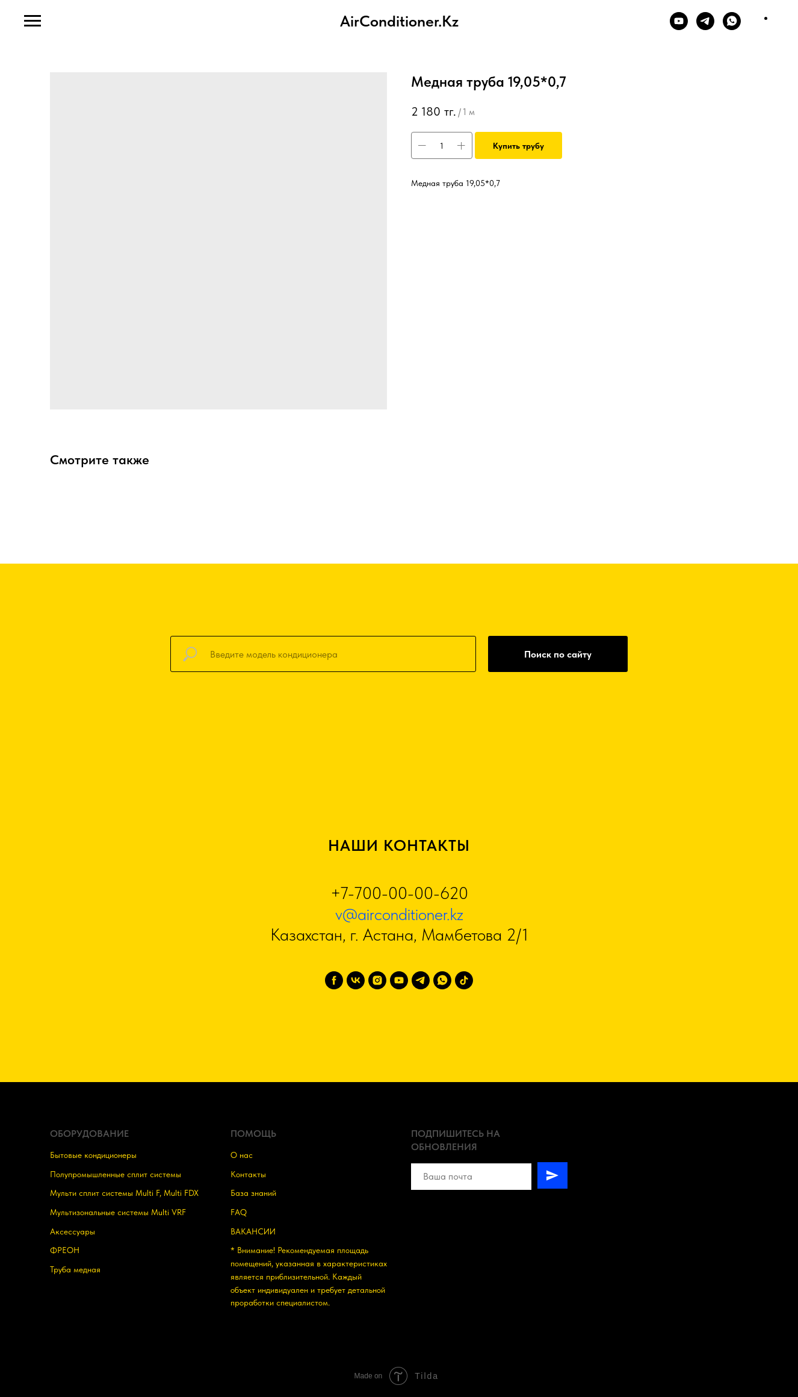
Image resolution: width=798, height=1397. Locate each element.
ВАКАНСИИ (253, 1231)
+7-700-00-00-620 (399, 893)
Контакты (248, 1174)
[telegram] (421, 980)
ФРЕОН (64, 1250)
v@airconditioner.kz (399, 914)
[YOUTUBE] (679, 27)
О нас (241, 1155)
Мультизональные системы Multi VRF (118, 1212)
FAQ (238, 1212)
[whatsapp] (442, 980)
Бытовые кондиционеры (93, 1155)
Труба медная (75, 1269)
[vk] (356, 980)
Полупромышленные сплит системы (115, 1174)
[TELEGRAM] (705, 27)
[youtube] (399, 980)
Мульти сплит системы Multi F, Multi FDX (124, 1193)
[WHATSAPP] (732, 27)
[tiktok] (464, 980)
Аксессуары (72, 1231)
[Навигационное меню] (32, 21)
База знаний (253, 1193)
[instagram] (377, 980)
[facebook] (334, 980)
